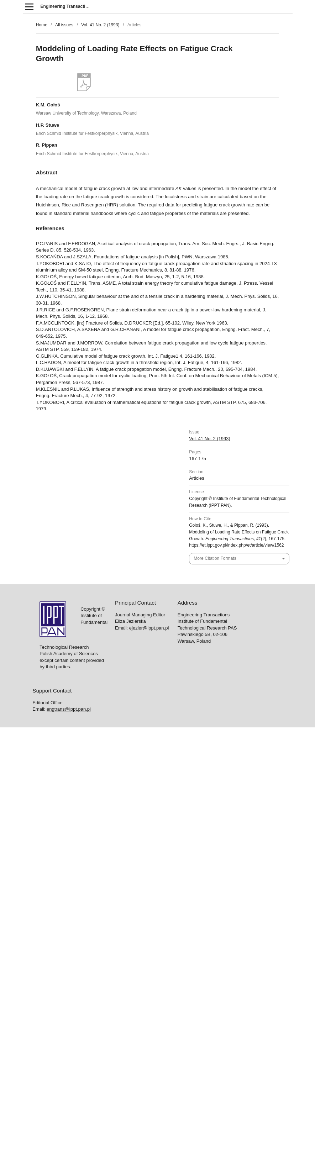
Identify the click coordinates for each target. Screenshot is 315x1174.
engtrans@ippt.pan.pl (69, 709)
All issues (64, 24)
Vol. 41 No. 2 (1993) (100, 24)
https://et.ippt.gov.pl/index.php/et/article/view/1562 (236, 545)
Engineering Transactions (67, 6)
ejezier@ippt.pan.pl (149, 628)
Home (41, 24)
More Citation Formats (215, 558)
